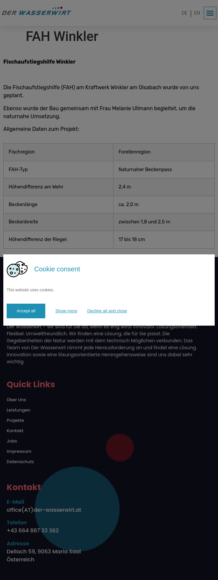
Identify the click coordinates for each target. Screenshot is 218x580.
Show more (66, 310)
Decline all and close (107, 310)
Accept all (26, 310)
